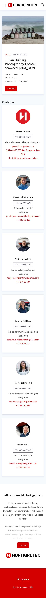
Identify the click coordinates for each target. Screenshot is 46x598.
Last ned (11, 88)
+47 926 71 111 (23, 343)
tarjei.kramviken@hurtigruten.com (23, 277)
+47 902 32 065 (23, 405)
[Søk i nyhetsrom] (43, 5)
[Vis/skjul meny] (4, 5)
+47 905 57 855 (23, 219)
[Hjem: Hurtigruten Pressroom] (22, 5)
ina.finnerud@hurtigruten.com (23, 401)
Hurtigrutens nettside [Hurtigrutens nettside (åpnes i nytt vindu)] (23, 587)
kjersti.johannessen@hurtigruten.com (23, 216)
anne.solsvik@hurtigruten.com (23, 463)
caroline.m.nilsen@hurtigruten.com (23, 339)
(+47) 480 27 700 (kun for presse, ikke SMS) (23, 152)
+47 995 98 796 (23, 467)
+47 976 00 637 (23, 281)
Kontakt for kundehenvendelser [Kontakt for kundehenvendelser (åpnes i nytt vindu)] (23, 158)
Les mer (23, 545)
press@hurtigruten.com (23, 146)
